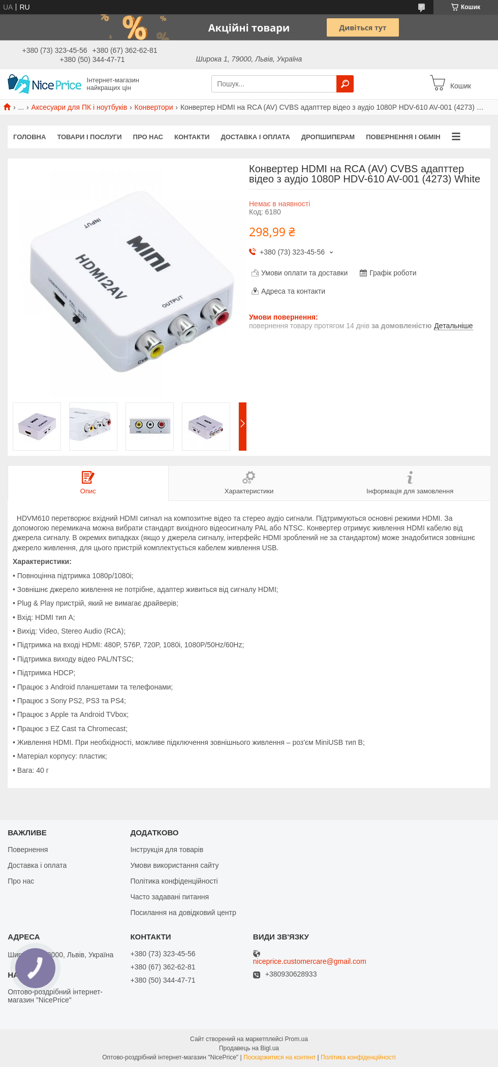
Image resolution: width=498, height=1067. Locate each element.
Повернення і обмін (403, 137)
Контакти (192, 137)
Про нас (148, 137)
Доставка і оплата (255, 137)
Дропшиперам (328, 137)
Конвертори (154, 107)
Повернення (28, 849)
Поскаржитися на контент (279, 1057)
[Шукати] (345, 83)
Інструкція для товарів (166, 849)
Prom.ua (296, 1039)
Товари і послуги (89, 137)
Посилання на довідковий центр (183, 912)
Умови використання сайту (174, 865)
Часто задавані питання (169, 897)
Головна (29, 137)
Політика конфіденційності (173, 881)
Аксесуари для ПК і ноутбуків (80, 107)
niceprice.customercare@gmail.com (309, 961)
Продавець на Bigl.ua (249, 1048)
